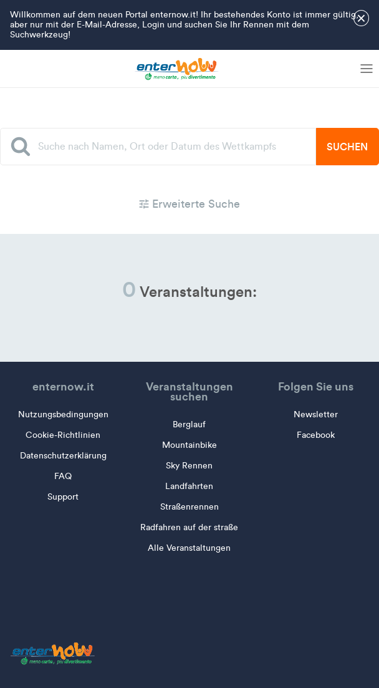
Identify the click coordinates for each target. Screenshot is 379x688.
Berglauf (189, 424)
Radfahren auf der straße (189, 527)
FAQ (63, 476)
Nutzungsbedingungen (63, 414)
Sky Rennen (189, 465)
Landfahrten (189, 486)
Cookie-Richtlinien (63, 435)
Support (63, 497)
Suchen (347, 146)
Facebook (316, 435)
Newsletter (316, 414)
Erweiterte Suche (189, 204)
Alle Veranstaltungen (189, 548)
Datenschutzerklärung (63, 455)
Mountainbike (189, 445)
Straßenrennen (189, 506)
